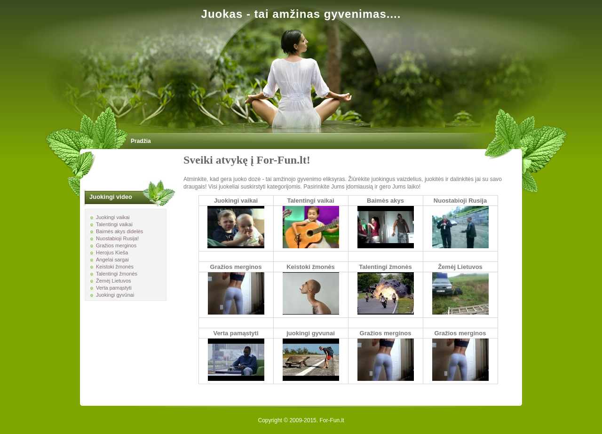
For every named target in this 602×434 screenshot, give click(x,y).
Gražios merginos (236, 266)
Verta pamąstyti (235, 333)
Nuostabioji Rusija (460, 200)
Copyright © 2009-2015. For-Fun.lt (301, 420)
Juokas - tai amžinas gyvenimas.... (301, 14)
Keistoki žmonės (310, 266)
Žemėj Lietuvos (460, 266)
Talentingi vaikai (310, 200)
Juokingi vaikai (236, 200)
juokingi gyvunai (310, 333)
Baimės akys (385, 200)
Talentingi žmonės (385, 266)
